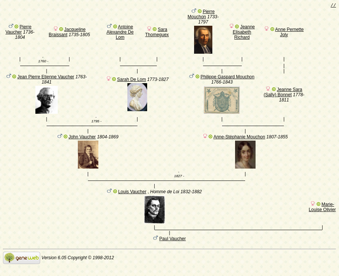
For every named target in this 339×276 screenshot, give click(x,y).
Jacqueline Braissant (67, 33)
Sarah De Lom (131, 82)
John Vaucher (82, 142)
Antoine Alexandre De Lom (120, 33)
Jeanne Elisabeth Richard (244, 33)
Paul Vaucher (172, 247)
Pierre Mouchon (201, 15)
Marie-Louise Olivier (322, 215)
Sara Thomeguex (157, 33)
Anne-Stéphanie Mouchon (239, 142)
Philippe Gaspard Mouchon (227, 80)
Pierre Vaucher (19, 30)
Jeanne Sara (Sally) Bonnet (283, 95)
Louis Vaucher (132, 199)
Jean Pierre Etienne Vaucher (46, 80)
